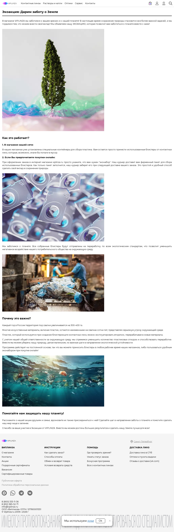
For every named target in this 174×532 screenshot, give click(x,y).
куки (91, 520)
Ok (100, 520)
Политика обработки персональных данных (25, 485)
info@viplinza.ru (10, 506)
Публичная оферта (12, 480)
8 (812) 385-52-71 (10, 504)
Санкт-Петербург (143, 441)
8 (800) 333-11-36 (10, 501)
